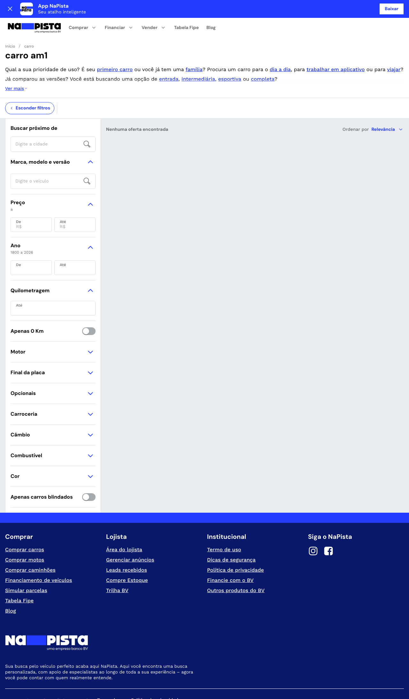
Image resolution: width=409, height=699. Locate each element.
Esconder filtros (29, 83)
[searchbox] (53, 118)
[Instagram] (313, 526)
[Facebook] (328, 526)
